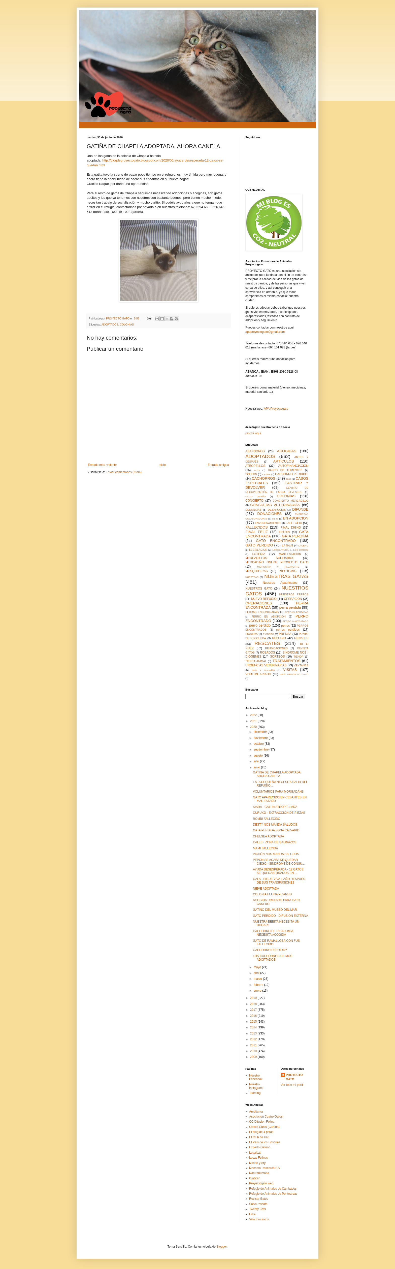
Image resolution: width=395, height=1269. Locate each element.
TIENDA (298, 656)
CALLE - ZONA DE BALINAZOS (274, 842)
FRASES (284, 532)
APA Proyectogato (276, 408)
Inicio (162, 465)
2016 (254, 1016)
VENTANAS (301, 665)
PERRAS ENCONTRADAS (262, 611)
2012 (254, 1039)
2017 (254, 1010)
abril (257, 973)
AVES (256, 470)
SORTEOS (277, 656)
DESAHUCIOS (277, 509)
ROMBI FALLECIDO (266, 819)
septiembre (262, 749)
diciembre (261, 732)
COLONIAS (127, 324)
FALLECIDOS (256, 527)
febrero (259, 985)
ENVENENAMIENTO (267, 523)
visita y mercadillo (263, 670)
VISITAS (290, 670)
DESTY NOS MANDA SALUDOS (275, 824)
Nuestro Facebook (255, 1077)
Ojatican (254, 1178)
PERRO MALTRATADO (295, 621)
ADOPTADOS (109, 324)
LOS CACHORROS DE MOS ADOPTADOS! (272, 957)
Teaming (254, 1093)
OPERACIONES (258, 603)
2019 (254, 998)
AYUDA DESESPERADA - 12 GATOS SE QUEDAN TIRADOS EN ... (278, 871)
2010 (254, 1051)
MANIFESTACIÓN (290, 554)
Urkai (252, 1214)
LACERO (303, 545)
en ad (275, 518)
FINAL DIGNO (291, 527)
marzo (258, 979)
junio (257, 767)
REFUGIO (279, 638)
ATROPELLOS (255, 466)
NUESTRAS (251, 577)
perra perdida (290, 607)
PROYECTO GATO (294, 1077)
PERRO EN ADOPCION (268, 616)
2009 (254, 1057)
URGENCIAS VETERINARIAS (265, 665)
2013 (254, 1033)
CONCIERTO (254, 500)
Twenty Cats (257, 1209)
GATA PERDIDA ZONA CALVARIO (276, 830)
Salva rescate (258, 1204)
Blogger (221, 1246)
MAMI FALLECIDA (265, 848)
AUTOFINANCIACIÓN (293, 466)
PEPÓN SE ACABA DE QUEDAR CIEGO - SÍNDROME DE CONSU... (279, 861)
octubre (259, 743)
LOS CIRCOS (300, 549)
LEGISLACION (258, 549)
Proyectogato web (261, 1183)
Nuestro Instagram (255, 1086)
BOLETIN (251, 474)
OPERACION (293, 599)
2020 (254, 727)
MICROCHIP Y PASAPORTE (278, 566)
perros (285, 625)
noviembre (261, 738)
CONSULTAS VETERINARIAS (275, 505)
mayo (258, 967)
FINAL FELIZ (256, 532)
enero (258, 990)
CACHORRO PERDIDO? (270, 950)
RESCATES (267, 643)
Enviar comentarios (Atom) (124, 472)
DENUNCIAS (253, 509)
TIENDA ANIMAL (256, 661)
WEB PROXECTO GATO (294, 674)
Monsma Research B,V (264, 1168)
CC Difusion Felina (261, 1121)
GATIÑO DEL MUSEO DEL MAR (275, 910)
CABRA (266, 474)
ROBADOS (267, 652)
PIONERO (268, 634)
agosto (259, 755)
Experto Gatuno (259, 1147)
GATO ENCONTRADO (276, 541)
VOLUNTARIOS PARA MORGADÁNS (278, 791)
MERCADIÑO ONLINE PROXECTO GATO (276, 562)
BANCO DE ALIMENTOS (285, 470)
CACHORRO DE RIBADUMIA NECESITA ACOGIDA (273, 932)
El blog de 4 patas (261, 1132)
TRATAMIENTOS (286, 661)
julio (257, 761)
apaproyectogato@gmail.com (265, 332)
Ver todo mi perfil (292, 1085)
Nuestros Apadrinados (280, 582)
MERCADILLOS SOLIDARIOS (269, 558)
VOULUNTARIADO (258, 674)
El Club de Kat (259, 1137)
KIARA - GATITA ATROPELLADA (275, 807)
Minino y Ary (257, 1163)
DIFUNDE (300, 509)
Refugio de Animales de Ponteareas (273, 1193)
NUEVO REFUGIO (264, 599)
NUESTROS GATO (258, 588)
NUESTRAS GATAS (286, 576)
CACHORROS (263, 478)
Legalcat (254, 1152)
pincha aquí (253, 433)
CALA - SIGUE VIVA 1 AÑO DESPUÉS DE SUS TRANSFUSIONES (279, 880)
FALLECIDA (294, 523)
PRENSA (285, 634)
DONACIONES (269, 514)
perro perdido (260, 625)
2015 (254, 1021)
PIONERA (251, 633)
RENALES (301, 638)
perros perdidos (288, 629)
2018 (254, 1004)
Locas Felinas (258, 1157)
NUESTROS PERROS (293, 594)
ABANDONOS (255, 451)
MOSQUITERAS (256, 571)
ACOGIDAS (286, 451)
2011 (254, 1045)
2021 (254, 721)
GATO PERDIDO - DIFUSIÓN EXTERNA (280, 916)
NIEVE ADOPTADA (266, 888)
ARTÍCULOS (283, 461)
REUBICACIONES (276, 648)
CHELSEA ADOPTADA (268, 836)
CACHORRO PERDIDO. (291, 474)
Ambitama (256, 1111)
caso (288, 478)
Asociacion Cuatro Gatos (266, 1116)
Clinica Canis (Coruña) (264, 1127)
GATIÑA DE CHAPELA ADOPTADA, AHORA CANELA (277, 774)
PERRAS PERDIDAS (296, 612)
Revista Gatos (258, 1198)
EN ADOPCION (295, 518)
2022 (254, 715)
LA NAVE (287, 545)
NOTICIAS (288, 571)
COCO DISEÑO (255, 496)
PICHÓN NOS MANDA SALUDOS (276, 854)
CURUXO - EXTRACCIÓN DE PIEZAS (279, 813)
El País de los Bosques (264, 1142)
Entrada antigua (218, 465)
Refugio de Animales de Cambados (273, 1188)
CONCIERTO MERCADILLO (290, 500)
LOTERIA (258, 554)
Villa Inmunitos (259, 1219)
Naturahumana (259, 1173)
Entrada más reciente (102, 465)
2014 (254, 1027)
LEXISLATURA (281, 549)
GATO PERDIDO (259, 545)
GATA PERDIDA (295, 536)
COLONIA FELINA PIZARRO (272, 894)
